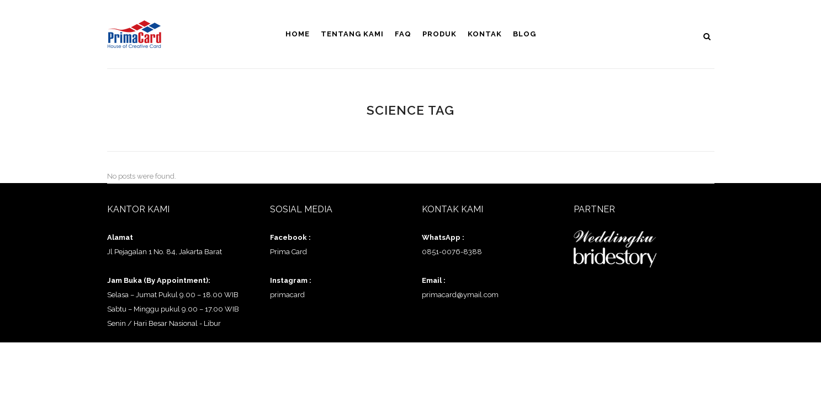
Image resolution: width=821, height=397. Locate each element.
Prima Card (288, 252)
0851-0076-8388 (452, 252)
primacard (287, 295)
